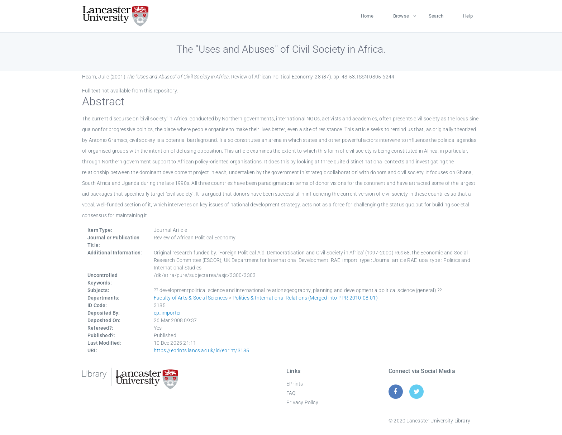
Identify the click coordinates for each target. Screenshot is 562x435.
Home (367, 16)
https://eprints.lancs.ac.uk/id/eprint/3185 (201, 350)
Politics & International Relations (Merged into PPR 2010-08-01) (305, 298)
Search (436, 16)
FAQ (291, 393)
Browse (401, 16)
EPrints (294, 384)
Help (468, 16)
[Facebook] (395, 391)
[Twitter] (417, 391)
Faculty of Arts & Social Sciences (191, 298)
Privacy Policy (302, 402)
